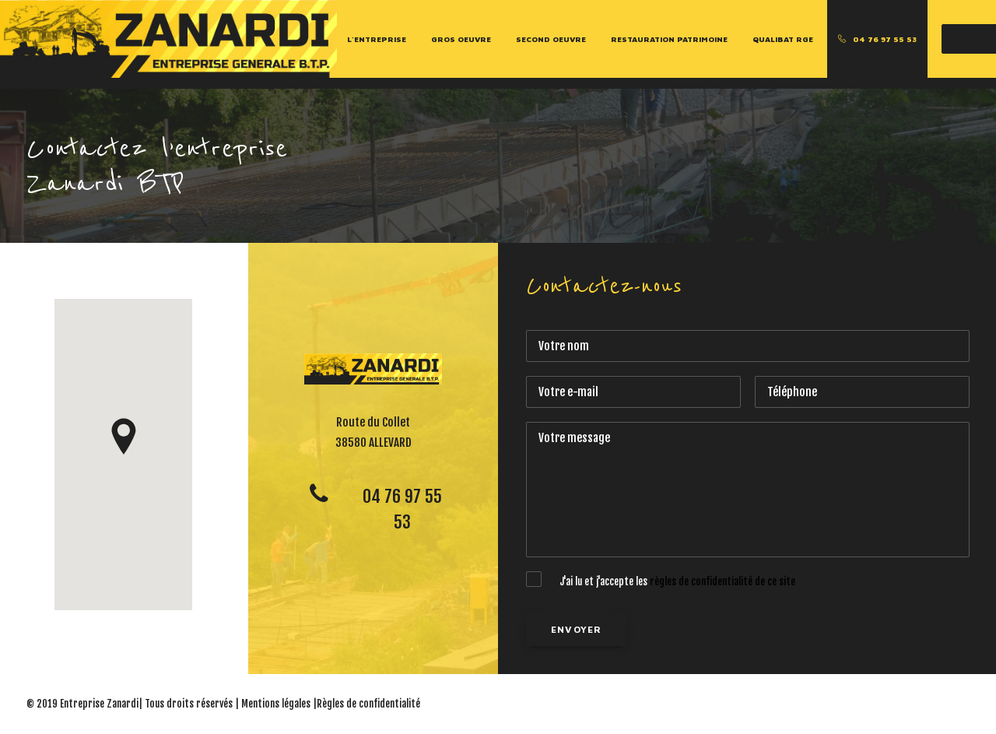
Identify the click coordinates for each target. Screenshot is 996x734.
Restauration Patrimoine (669, 39)
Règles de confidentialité (368, 703)
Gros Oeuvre (461, 39)
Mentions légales (275, 703)
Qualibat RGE (782, 39)
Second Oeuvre (551, 39)
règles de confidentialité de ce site (722, 581)
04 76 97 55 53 (885, 39)
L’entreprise (376, 39)
